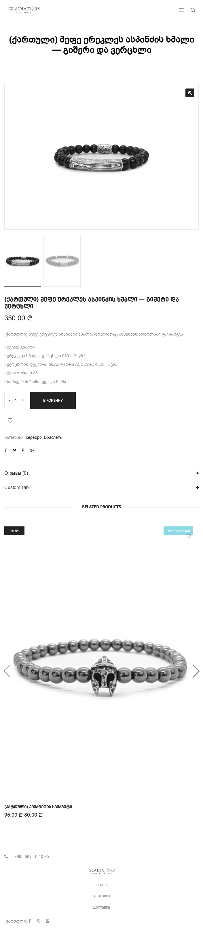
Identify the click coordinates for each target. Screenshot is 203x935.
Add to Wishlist (10, 420)
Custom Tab (16, 487)
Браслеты (53, 437)
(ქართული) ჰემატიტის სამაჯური (39, 805)
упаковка (101, 896)
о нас (101, 885)
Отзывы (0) (16, 473)
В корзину (53, 400)
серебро (34, 437)
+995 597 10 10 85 (31, 856)
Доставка (101, 907)
